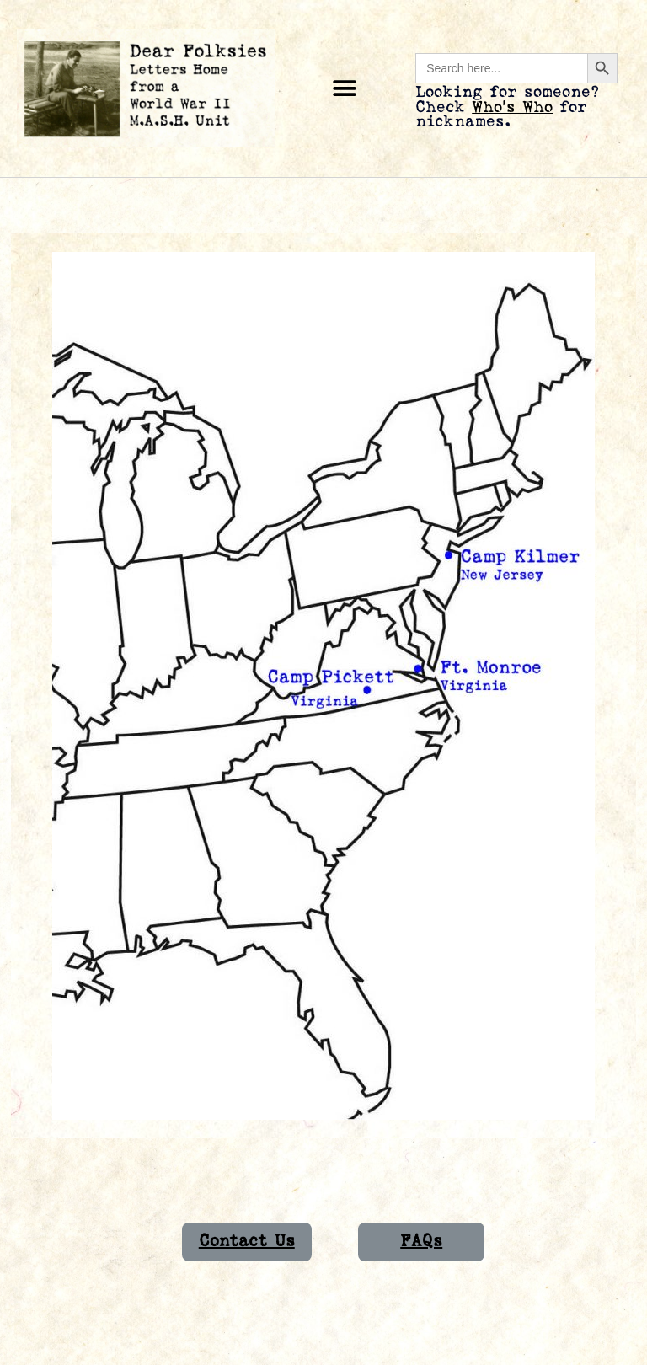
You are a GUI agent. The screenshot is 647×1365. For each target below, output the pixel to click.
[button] (345, 89)
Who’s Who (512, 107)
